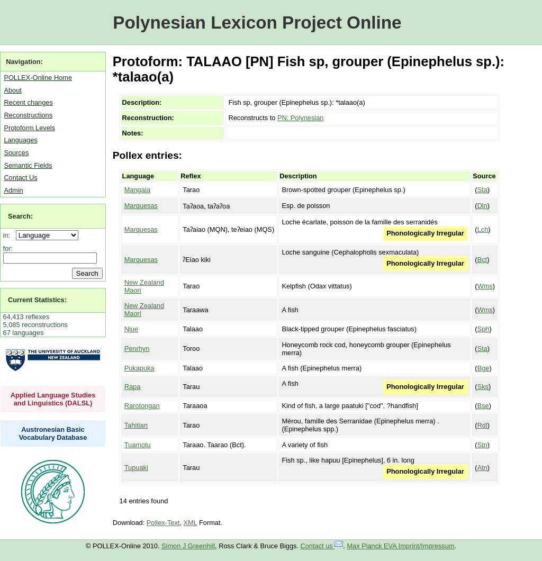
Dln (482, 206)
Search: (20, 216)
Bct (482, 260)
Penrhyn (137, 348)
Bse (483, 406)
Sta (482, 190)
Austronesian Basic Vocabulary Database (53, 433)
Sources (16, 153)
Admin (13, 190)
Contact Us (20, 178)
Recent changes (28, 102)
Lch (483, 229)
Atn (482, 468)
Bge (483, 368)
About (12, 90)
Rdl (482, 425)
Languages (20, 140)
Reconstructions (28, 115)
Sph (483, 329)
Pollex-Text (163, 523)
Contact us (322, 546)
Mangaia (137, 190)
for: (8, 248)
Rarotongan (142, 406)
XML (190, 523)
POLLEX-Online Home (38, 78)
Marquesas (141, 206)
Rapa (132, 387)
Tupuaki (136, 468)
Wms (485, 286)
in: (8, 235)
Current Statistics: (37, 300)
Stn (482, 445)
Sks (483, 387)
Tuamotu (137, 445)
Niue (131, 329)
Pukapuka (139, 368)
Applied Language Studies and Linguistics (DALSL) (53, 399)
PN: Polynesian (300, 118)
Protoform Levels (29, 128)
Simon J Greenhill (188, 546)
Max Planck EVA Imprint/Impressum (400, 546)
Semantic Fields (28, 165)
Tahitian (136, 425)
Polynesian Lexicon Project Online (257, 22)
